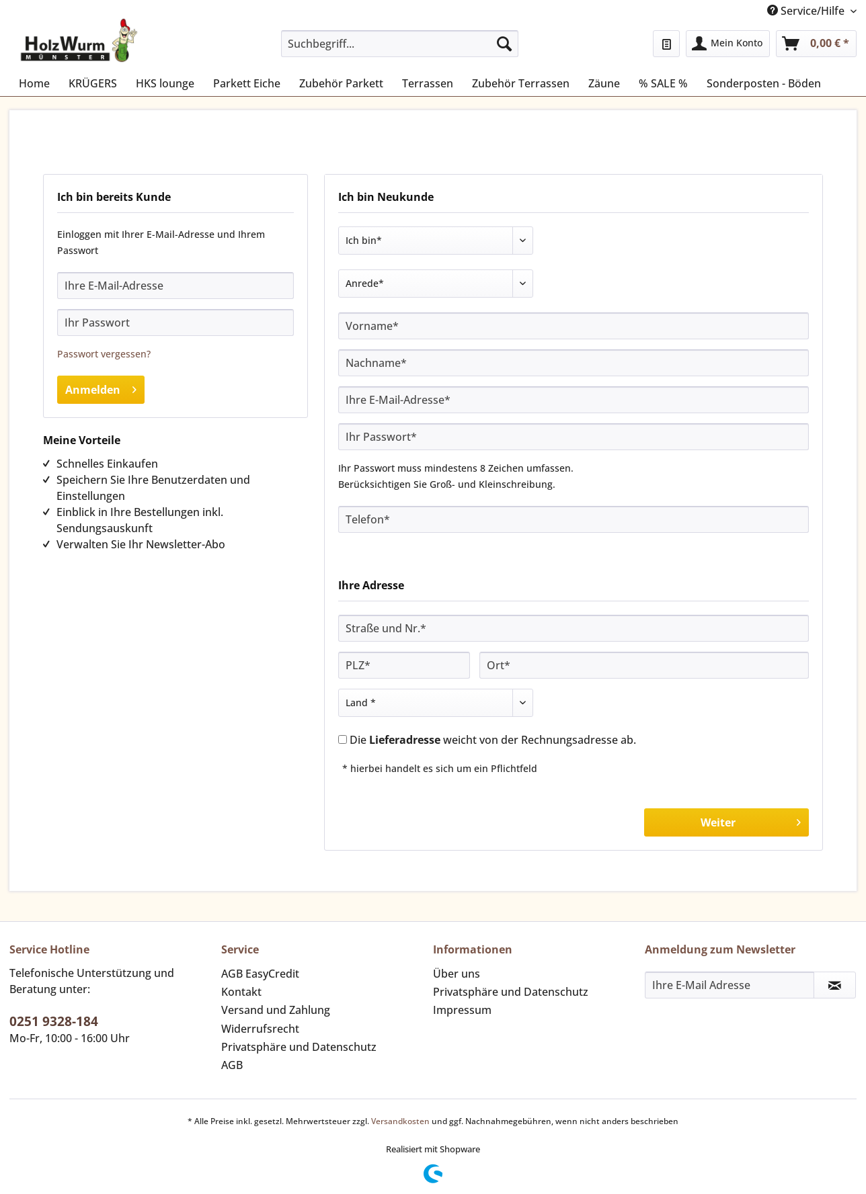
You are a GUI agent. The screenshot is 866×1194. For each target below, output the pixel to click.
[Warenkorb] (816, 43)
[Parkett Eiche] (247, 83)
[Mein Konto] (728, 43)
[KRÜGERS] (92, 83)
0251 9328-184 (53, 1021)
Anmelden (100, 388)
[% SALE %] (663, 83)
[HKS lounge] (165, 83)
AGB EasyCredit (260, 973)
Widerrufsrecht (260, 1028)
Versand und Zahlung (275, 1010)
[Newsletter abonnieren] (835, 985)
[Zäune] (604, 83)
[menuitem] (399, 50)
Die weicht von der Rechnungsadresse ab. (493, 739)
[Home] (34, 83)
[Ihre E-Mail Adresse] (729, 985)
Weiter (751, 821)
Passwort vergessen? (104, 353)
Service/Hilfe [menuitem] (807, 10)
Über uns (456, 973)
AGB (232, 1065)
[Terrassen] (428, 83)
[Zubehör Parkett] (341, 83)
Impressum (462, 1010)
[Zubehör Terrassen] (521, 83)
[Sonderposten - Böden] (763, 83)
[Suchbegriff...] (399, 43)
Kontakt (241, 991)
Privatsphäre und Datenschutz (299, 1046)
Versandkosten (400, 1121)
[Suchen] (504, 43)
